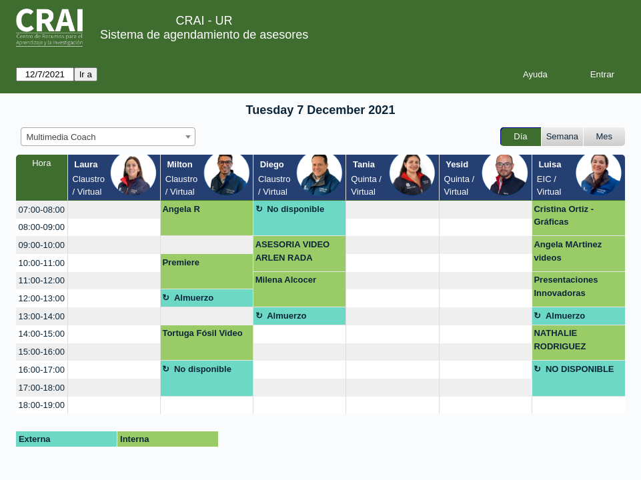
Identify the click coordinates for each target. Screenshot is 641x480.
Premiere (180, 262)
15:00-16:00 (42, 352)
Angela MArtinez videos (568, 251)
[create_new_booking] (114, 210)
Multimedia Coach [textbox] (61, 137)
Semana (562, 136)
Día (520, 136)
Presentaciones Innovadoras (566, 286)
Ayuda (535, 74)
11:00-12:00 (42, 280)
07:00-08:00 (42, 210)
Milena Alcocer (285, 280)
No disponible (295, 209)
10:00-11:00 (42, 263)
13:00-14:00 (42, 316)
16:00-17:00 (42, 370)
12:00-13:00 (42, 298)
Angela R (180, 209)
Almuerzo (193, 298)
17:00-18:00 (42, 388)
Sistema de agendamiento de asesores (204, 34)
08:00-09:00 (42, 227)
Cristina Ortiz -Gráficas (564, 215)
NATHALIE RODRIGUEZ (560, 339)
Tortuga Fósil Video (202, 333)
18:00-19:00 (42, 405)
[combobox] (108, 136)
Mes (604, 136)
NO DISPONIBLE (580, 369)
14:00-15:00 (42, 334)
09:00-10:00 (42, 245)
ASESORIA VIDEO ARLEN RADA (292, 251)
